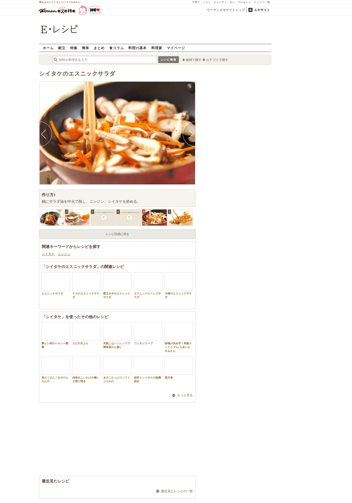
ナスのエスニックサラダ (86, 285)
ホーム (48, 47)
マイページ (176, 47)
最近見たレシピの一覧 (177, 491)
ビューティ (220, 2)
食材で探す (194, 60)
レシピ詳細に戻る (117, 234)
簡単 (85, 47)
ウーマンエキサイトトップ (226, 10)
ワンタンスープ (148, 333)
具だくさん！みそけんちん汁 (56, 369)
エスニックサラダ (56, 283)
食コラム (116, 47)
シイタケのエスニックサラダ (77, 74)
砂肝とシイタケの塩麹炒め (148, 369)
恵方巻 (179, 367)
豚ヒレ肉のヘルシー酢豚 (56, 335)
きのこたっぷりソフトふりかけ (117, 369)
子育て (196, 2)
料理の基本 (137, 47)
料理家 (156, 47)
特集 (73, 47)
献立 (62, 47)
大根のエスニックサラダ (179, 285)
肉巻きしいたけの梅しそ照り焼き (86, 369)
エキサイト (262, 10)
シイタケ (48, 254)
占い (232, 2)
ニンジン (64, 254)
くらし (207, 2)
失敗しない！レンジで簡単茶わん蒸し (117, 335)
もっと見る (185, 395)
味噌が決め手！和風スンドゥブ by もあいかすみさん (179, 337)
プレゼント (244, 2)
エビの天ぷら (86, 333)
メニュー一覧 (262, 2)
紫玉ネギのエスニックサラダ (117, 285)
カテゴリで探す (217, 60)
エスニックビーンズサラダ (148, 285)
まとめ (99, 47)
